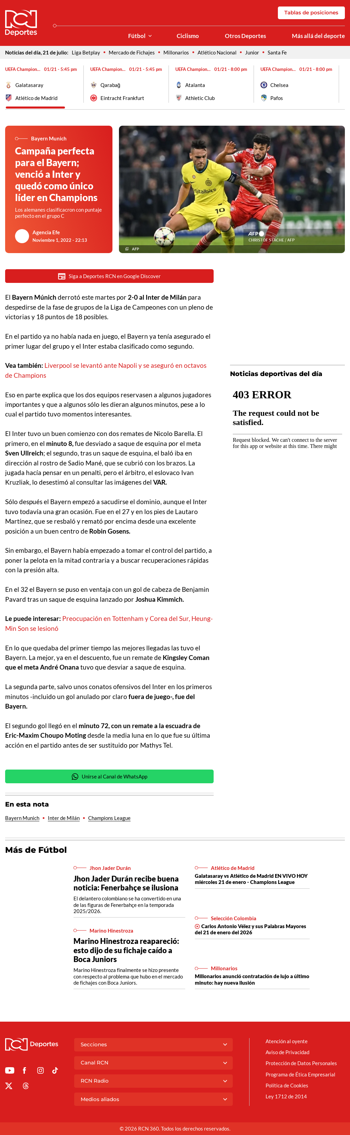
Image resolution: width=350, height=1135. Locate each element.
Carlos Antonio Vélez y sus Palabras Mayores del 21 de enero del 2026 (250, 929)
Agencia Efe (46, 232)
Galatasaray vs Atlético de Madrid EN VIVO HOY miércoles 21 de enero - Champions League (251, 879)
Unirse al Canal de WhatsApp (109, 776)
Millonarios (176, 52)
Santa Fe (277, 52)
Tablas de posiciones (311, 12)
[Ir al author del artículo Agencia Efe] (22, 236)
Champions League (109, 818)
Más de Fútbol (36, 850)
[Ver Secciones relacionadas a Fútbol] (150, 36)
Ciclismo (188, 36)
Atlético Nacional (217, 52)
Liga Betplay (86, 52)
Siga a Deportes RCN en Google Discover (109, 276)
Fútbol (137, 36)
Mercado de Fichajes (132, 52)
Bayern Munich (22, 818)
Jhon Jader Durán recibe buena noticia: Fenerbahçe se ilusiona (126, 883)
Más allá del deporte (318, 36)
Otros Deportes (245, 36)
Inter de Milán (64, 818)
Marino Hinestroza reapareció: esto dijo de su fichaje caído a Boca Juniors (126, 949)
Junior (252, 52)
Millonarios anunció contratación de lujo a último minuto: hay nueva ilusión (252, 979)
